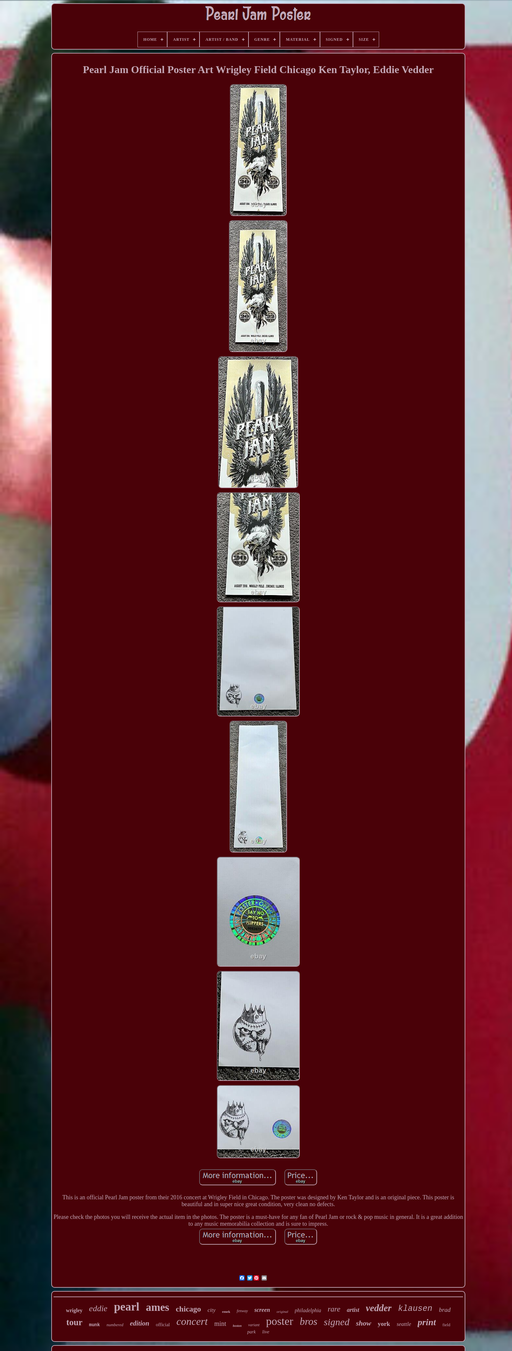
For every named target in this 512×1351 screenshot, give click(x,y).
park (251, 1331)
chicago (188, 1309)
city (211, 1310)
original (282, 1311)
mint (220, 1323)
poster (279, 1321)
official (163, 1324)
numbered (114, 1324)
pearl (126, 1306)
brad (445, 1309)
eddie (98, 1308)
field (446, 1324)
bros (308, 1321)
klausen (415, 1308)
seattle (404, 1324)
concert (192, 1321)
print (427, 1322)
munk (94, 1325)
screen (262, 1310)
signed (336, 1321)
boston (237, 1326)
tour (74, 1322)
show (363, 1323)
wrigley (74, 1310)
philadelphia (308, 1310)
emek (226, 1311)
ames (157, 1307)
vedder (379, 1308)
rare (334, 1309)
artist (353, 1310)
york (384, 1323)
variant (254, 1325)
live (265, 1331)
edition (140, 1323)
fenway (242, 1311)
